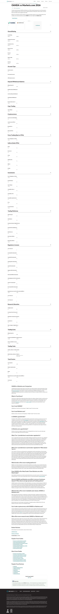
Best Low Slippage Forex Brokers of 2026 (20, 543)
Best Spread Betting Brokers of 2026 (19, 560)
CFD (21, 512)
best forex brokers (16, 390)
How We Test (33, 591)
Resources (50, 1)
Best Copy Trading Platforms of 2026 (19, 540)
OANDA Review (14, 531)
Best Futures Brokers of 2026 (18, 558)
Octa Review (15, 572)
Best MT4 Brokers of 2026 (18, 544)
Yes (28, 577)
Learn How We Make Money (34, 3)
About (21, 591)
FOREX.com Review (16, 568)
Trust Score (18, 401)
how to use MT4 (42, 476)
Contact (37, 591)
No (30, 577)
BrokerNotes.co (10, 1)
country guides (28, 401)
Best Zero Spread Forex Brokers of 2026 (20, 545)
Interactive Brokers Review (18, 567)
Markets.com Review (15, 533)
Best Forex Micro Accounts (18, 557)
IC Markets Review (16, 571)
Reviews (46, 1)
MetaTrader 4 (42, 421)
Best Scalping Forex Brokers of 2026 (19, 559)
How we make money (26, 591)
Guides (35, 1)
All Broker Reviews (16, 573)
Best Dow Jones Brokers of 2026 (19, 553)
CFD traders (26, 420)
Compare (42, 1)
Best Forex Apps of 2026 (17, 548)
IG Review (15, 566)
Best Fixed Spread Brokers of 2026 (19, 542)
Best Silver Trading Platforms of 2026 (19, 554)
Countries (38, 1)
